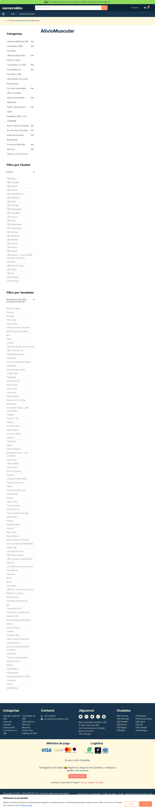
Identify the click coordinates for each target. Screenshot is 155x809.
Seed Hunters (13, 430)
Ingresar (135, 8)
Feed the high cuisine (16, 370)
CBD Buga (11, 179)
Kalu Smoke (12, 385)
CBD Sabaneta (13, 198)
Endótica (10, 475)
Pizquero (11, 415)
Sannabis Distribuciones (17, 601)
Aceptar (145, 804)
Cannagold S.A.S (14, 609)
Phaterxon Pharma (15, 483)
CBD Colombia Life (15, 350)
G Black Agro (12, 373)
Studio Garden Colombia (18, 639)
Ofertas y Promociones (17, 154)
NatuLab (10, 312)
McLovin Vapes (13, 309)
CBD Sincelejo (13, 205)
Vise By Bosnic (13, 643)
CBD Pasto (11, 221)
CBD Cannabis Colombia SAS (19, 559)
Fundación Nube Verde (17, 479)
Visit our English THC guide (92, 783)
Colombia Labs (13, 506)
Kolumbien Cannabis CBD (18, 612)
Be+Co (10, 582)
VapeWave (11, 441)
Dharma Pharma (14, 471)
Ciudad (9, 172)
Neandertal (11, 404)
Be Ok (9, 578)
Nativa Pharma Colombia (18, 540)
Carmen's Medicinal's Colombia (20, 347)
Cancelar (131, 804)
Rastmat (10, 422)
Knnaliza (10, 316)
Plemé (9, 486)
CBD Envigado (13, 182)
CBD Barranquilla (14, 209)
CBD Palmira (12, 243)
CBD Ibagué (12, 251)
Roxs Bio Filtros (13, 426)
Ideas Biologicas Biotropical (19, 620)
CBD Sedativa (13, 463)
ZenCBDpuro (12, 688)
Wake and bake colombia (18, 328)
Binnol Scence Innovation (18, 331)
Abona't (10, 528)
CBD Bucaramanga (15, 266)
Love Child (11, 392)
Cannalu (10, 631)
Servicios (11, 149)
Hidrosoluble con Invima (17, 79)
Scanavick (11, 680)
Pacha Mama (12, 669)
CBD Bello (11, 262)
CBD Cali (10, 273)
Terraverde (11, 320)
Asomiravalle (12, 673)
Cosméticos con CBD (16, 65)
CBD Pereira (12, 247)
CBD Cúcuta (12, 217)
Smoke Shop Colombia (17, 130)
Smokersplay (12, 494)
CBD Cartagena (13, 213)
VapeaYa (11, 438)
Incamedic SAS (13, 381)
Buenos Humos (13, 628)
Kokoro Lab (12, 389)
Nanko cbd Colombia (16, 400)
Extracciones (12, 84)
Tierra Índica (12, 324)
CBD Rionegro (13, 281)
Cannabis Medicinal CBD (17, 41)
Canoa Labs (12, 502)
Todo (13, 14)
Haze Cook (11, 460)
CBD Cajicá (11, 269)
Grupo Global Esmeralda (17, 513)
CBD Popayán (13, 277)
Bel (8, 605)
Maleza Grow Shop (15, 593)
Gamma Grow (13, 509)
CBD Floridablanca (15, 194)
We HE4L (11, 563)
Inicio (6, 21)
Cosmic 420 (12, 467)
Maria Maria (12, 517)
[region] (77, 802)
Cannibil (10, 343)
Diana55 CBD (12, 616)
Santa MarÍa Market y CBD (18, 676)
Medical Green (13, 661)
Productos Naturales (16, 144)
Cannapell (11, 586)
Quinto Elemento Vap (16, 490)
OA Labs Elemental (15, 551)
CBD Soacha (12, 190)
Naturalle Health (13, 525)
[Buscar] (105, 7)
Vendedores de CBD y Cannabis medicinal (16, 301)
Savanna (10, 574)
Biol (8, 335)
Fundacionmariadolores (17, 657)
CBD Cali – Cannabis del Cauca (20, 589)
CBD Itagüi (11, 202)
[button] (20, 172)
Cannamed (11, 654)
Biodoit (10, 498)
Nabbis (10, 665)
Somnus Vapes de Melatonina (20, 544)
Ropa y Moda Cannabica (18, 126)
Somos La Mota (14, 434)
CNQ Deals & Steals (15, 354)
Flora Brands (12, 570)
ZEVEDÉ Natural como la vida (20, 567)
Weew (9, 445)
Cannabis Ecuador (77, 776)
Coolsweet (11, 358)
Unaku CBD (12, 547)
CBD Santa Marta (14, 224)
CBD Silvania (12, 186)
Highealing (11, 377)
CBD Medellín (12, 240)
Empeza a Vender (27, 14)
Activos (10, 624)
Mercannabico (13, 536)
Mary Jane (11, 532)
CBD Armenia (13, 232)
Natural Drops (13, 597)
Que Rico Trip (13, 418)
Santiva (10, 521)
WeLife (10, 684)
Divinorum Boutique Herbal (18, 362)
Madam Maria (13, 396)
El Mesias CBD (13, 635)
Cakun (9, 339)
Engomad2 (11, 366)
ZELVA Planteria (13, 449)
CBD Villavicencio (14, 228)
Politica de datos (26, 805)
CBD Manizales (13, 236)
